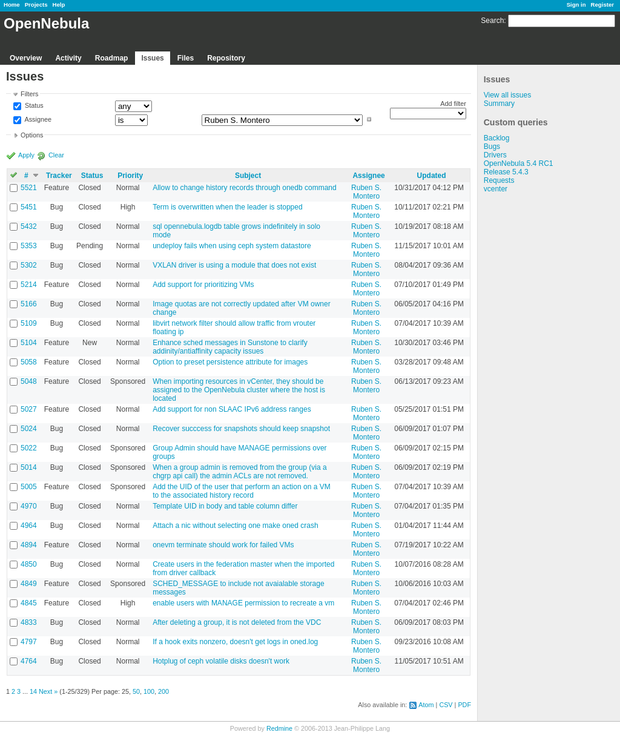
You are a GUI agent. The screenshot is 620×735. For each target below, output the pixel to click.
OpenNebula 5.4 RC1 (518, 163)
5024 (29, 428)
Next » (48, 691)
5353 (29, 246)
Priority (130, 175)
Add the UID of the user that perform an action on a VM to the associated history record (242, 491)
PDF (464, 704)
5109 (29, 323)
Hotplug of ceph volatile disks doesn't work (221, 661)
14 (33, 691)
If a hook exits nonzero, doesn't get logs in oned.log (235, 642)
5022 (29, 448)
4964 (29, 525)
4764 (29, 661)
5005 (29, 487)
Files (185, 58)
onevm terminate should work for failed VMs (223, 545)
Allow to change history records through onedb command (245, 187)
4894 (29, 545)
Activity (68, 58)
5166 (29, 304)
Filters (29, 93)
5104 (29, 342)
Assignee (37, 119)
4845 (29, 603)
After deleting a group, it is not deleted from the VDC (237, 622)
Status (33, 106)
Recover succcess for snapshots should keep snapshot (241, 428)
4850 (29, 564)
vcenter (495, 189)
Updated (431, 175)
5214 (29, 284)
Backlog (497, 138)
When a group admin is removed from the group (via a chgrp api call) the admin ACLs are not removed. (239, 471)
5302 (29, 265)
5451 (29, 207)
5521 (29, 187)
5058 (29, 362)
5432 (29, 226)
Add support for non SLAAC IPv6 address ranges (232, 409)
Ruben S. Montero (366, 191)
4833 (29, 622)
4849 (29, 583)
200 (163, 691)
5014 (29, 467)
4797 (29, 642)
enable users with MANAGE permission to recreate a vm (243, 603)
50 (136, 691)
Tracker (59, 175)
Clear (56, 155)
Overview (26, 58)
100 (148, 691)
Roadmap (111, 58)
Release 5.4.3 (506, 172)
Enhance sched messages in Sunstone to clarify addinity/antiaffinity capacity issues (230, 346)
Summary (499, 103)
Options (32, 135)
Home (12, 4)
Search (492, 20)
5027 (29, 409)
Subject (248, 175)
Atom (426, 704)
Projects (36, 4)
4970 (29, 506)
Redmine (279, 728)
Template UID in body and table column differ (225, 506)
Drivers (495, 155)
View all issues (507, 95)
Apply (26, 155)
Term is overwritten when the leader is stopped (227, 207)
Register (602, 4)
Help (59, 4)
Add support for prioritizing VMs (203, 284)
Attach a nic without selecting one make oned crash (235, 525)
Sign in (576, 4)
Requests (499, 180)
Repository (226, 58)
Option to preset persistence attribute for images (230, 362)
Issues (152, 58)
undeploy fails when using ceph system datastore (232, 246)
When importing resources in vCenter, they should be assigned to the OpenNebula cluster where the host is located (239, 390)
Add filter (453, 103)
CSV (445, 704)
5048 (29, 381)
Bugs (492, 146)
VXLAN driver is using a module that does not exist (234, 265)
